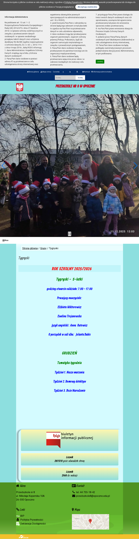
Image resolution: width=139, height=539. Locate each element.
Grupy (43, 248)
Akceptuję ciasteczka (87, 7)
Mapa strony (45, 72)
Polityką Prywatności (73, 2)
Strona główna (33, 72)
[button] (4, 165)
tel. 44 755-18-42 (83, 492)
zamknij (100, 61)
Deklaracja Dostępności (31, 524)
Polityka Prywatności (29, 519)
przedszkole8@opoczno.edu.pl (91, 495)
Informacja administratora (102, 72)
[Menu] (69, 240)
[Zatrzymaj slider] (70, 233)
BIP (20, 515)
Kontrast (86, 72)
